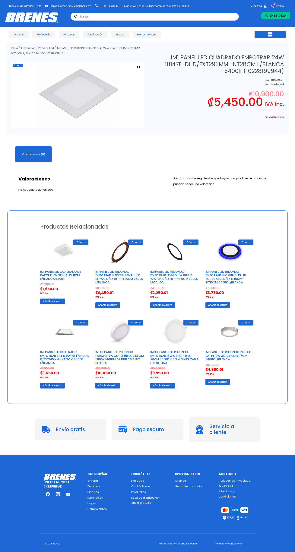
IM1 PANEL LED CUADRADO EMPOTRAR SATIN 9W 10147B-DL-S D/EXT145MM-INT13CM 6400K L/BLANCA (64, 357)
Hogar (91, 503)
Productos (138, 492)
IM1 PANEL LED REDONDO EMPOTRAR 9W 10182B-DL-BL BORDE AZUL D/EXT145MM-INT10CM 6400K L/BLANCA (225, 277)
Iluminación (28, 48)
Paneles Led (46, 48)
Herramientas (97, 509)
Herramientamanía (188, 486)
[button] (270, 34)
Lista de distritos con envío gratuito (145, 500)
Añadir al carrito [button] (52, 301)
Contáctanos (140, 486)
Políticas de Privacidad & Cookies (234, 483)
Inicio (14, 48)
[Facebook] (48, 494)
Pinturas (93, 492)
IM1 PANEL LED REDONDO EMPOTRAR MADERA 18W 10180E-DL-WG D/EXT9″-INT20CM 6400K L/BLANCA (119, 277)
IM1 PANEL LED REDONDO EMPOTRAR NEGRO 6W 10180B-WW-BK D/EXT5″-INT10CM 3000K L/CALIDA (174, 277)
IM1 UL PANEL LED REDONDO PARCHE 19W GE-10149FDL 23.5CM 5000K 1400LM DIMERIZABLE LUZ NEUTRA (119, 357)
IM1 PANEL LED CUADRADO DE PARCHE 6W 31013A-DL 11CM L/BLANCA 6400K (60, 275)
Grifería (92, 481)
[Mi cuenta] (265, 6)
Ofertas (180, 481)
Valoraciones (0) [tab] (33, 154)
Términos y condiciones (227, 493)
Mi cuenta (256, 6)
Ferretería (94, 486)
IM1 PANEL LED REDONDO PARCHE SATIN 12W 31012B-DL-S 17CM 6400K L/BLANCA (228, 355)
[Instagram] (58, 494)
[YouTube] (68, 494)
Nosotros (137, 481)
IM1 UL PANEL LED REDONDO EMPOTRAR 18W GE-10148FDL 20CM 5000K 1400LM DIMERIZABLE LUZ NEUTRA (174, 357)
